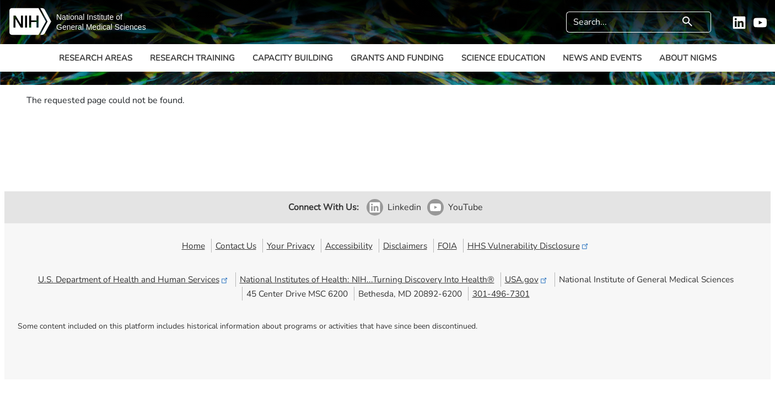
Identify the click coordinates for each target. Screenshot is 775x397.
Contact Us (236, 245)
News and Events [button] (602, 57)
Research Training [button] (192, 57)
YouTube (465, 207)
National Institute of (89, 17)
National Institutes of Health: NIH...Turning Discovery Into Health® (367, 279)
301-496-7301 (501, 293)
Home (193, 245)
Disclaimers (405, 245)
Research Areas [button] (95, 57)
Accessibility (349, 245)
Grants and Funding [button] (397, 57)
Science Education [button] (503, 57)
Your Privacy (291, 245)
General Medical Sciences (101, 27)
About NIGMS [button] (688, 57)
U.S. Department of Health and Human (133, 279)
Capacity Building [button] (292, 57)
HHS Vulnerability (528, 245)
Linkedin (404, 207)
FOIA (447, 245)
